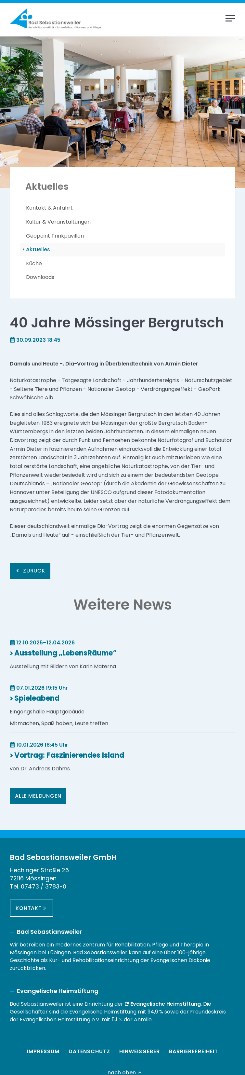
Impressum (43, 1051)
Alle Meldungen (38, 796)
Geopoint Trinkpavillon (55, 236)
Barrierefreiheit (193, 1051)
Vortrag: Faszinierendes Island (69, 755)
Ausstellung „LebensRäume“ (65, 653)
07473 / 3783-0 (43, 886)
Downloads (40, 277)
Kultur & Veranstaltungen (58, 222)
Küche (34, 263)
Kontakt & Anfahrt (49, 208)
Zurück (34, 570)
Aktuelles (38, 249)
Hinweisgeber (139, 1051)
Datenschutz (89, 1051)
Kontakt (29, 908)
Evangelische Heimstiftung (165, 1004)
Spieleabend (36, 698)
